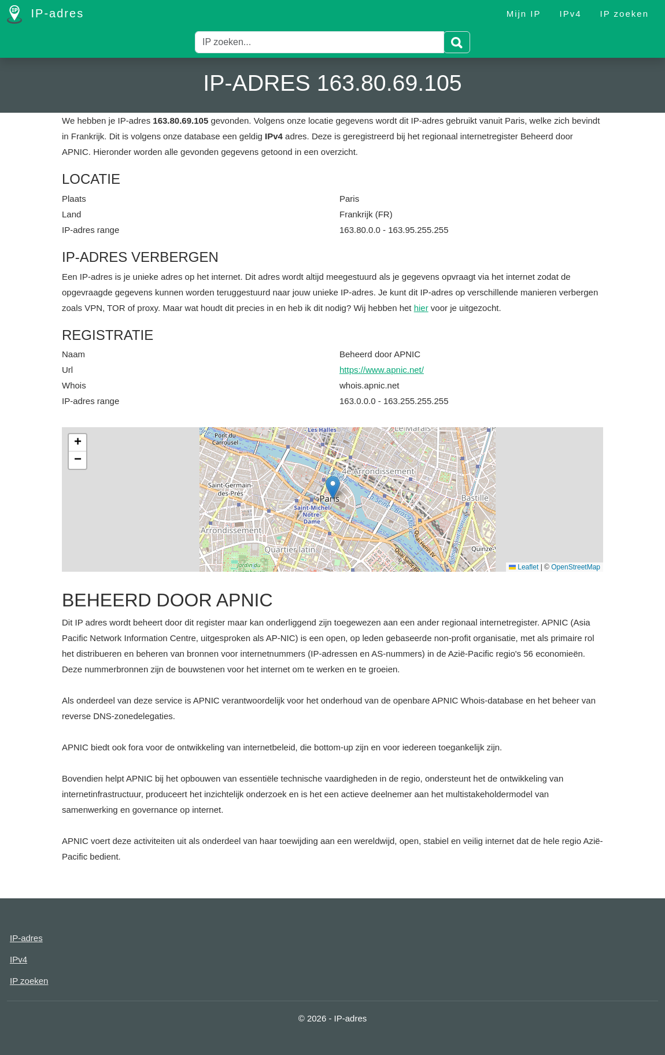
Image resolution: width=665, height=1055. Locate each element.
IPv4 (571, 13)
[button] (333, 487)
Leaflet (523, 567)
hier (421, 308)
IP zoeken (624, 13)
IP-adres (45, 14)
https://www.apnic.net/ (381, 370)
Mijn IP (524, 13)
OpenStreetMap (575, 567)
